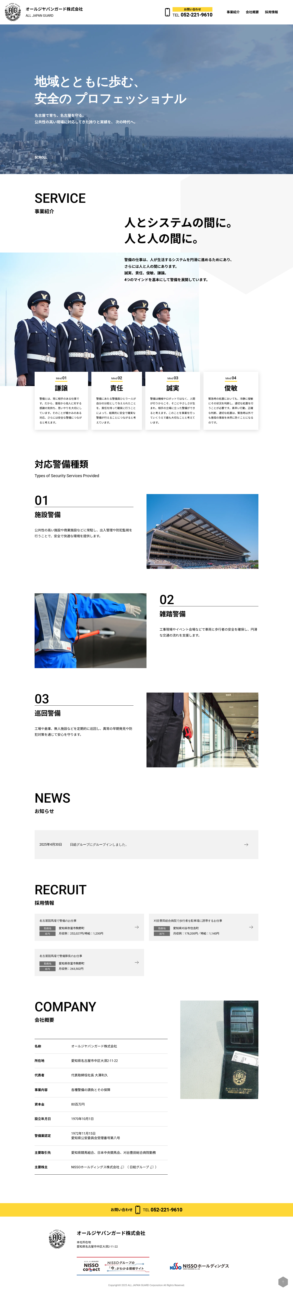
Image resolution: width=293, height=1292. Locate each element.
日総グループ (139, 1167)
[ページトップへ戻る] (283, 1282)
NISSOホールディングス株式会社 (95, 1167)
